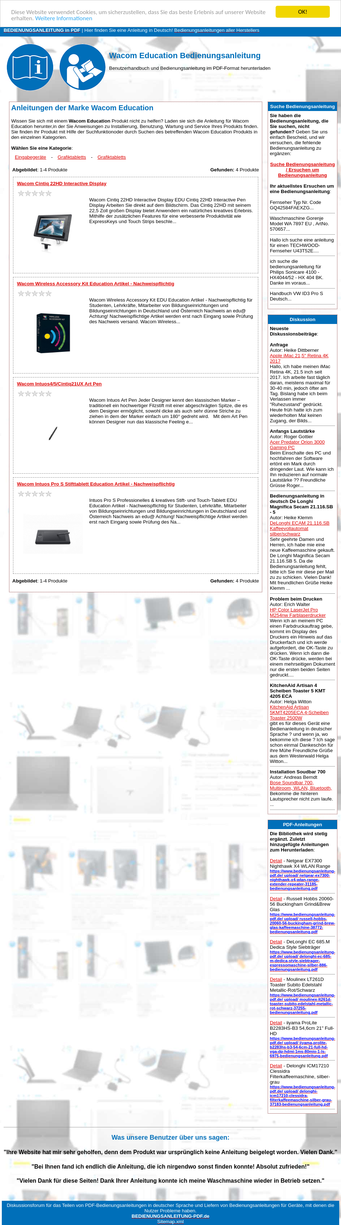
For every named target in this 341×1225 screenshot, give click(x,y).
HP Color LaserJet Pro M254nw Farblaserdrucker (298, 612)
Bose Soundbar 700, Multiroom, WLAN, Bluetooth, (301, 785)
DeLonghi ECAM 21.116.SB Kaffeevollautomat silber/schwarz (299, 528)
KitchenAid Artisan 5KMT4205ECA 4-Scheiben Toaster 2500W (299, 712)
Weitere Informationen (63, 18)
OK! (302, 12)
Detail (276, 860)
